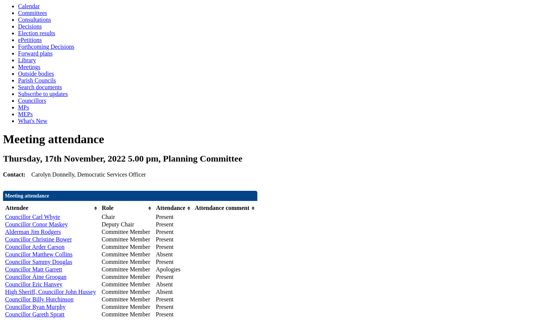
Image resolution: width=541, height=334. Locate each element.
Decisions (30, 26)
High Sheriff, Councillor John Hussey (50, 292)
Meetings (29, 67)
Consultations (34, 19)
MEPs (25, 114)
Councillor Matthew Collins (39, 254)
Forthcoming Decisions (46, 46)
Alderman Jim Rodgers (33, 232)
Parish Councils (37, 80)
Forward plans (35, 53)
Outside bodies (36, 73)
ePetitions (30, 40)
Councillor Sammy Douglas (39, 262)
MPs (23, 107)
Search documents (40, 87)
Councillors (32, 100)
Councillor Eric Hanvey (34, 284)
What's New (32, 121)
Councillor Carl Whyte (32, 217)
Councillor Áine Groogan (36, 277)
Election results (36, 33)
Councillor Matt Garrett (33, 269)
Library (27, 60)
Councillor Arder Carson (35, 247)
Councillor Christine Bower (38, 239)
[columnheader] (51, 208)
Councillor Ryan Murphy (35, 307)
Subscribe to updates (43, 94)
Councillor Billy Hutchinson (39, 299)
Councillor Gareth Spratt (35, 314)
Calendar (29, 6)
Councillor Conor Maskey (36, 224)
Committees (32, 13)
